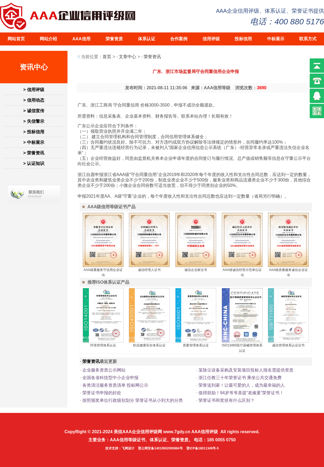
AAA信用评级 (204, 431)
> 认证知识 (33, 163)
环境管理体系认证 (103, 345)
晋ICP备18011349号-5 (202, 448)
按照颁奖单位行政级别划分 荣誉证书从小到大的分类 (132, 400)
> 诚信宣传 (33, 110)
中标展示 (275, 39)
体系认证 (146, 39)
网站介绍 (48, 39)
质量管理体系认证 (196, 345)
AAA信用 (81, 39)
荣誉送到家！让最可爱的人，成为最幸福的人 (241, 385)
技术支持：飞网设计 (119, 448)
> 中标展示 (33, 142)
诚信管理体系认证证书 (288, 345)
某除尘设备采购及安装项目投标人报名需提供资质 (245, 370)
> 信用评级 (33, 89)
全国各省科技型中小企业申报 (110, 377)
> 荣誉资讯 (33, 153)
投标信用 (243, 39)
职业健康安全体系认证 (149, 345)
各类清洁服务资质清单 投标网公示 (115, 385)
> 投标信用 (33, 132)
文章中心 (127, 56)
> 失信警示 (33, 121)
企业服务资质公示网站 (104, 370)
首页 (107, 56)
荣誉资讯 (152, 56)
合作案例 (178, 39)
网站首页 (16, 39)
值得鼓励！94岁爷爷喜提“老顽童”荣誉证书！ (241, 392)
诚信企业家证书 (195, 270)
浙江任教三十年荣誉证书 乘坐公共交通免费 (240, 377)
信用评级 (211, 39)
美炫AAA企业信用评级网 (138, 431)
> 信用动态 (33, 100)
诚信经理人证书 (149, 270)
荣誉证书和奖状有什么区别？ (226, 400)
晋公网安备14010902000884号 (160, 448)
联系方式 (307, 39)
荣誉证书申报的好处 (101, 392)
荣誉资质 (114, 39)
